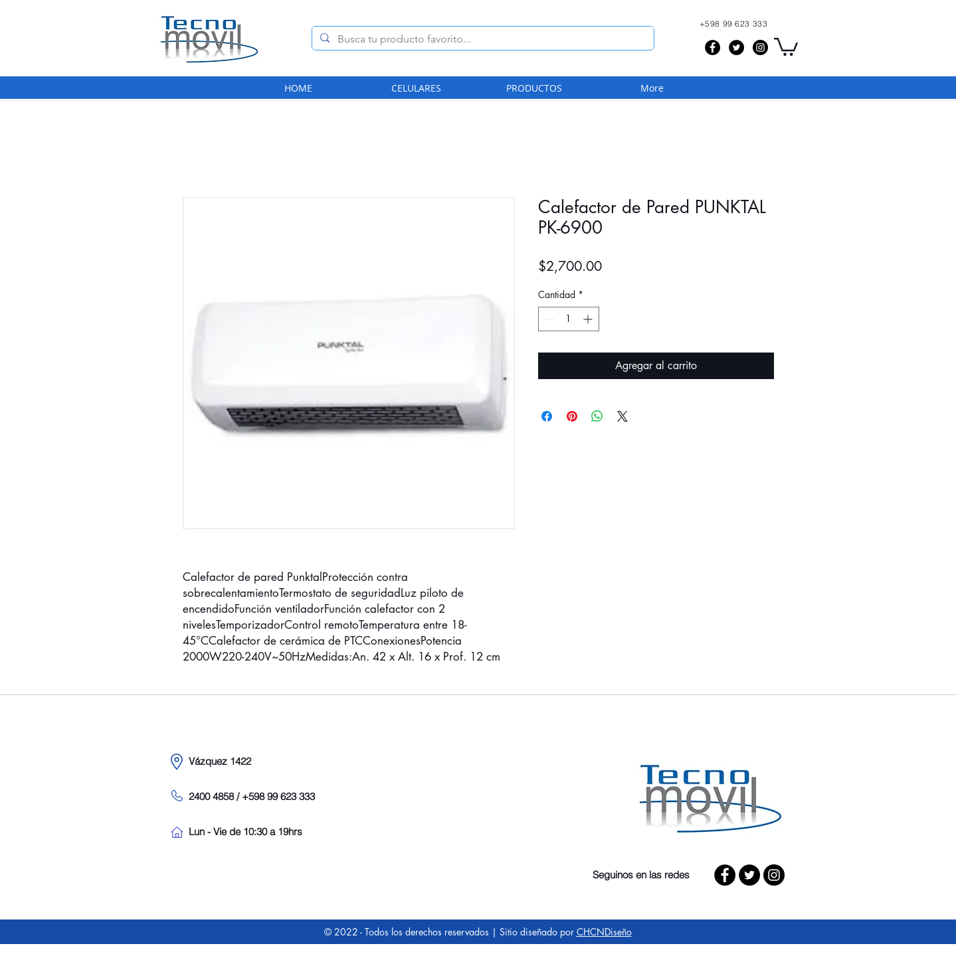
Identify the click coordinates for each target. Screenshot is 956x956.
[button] (786, 46)
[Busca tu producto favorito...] (481, 39)
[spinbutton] (569, 319)
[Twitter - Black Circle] (736, 47)
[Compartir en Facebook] (547, 416)
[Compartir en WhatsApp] (597, 416)
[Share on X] (622, 416)
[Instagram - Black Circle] (760, 47)
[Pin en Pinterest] (572, 416)
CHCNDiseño (604, 931)
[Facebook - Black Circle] (712, 47)
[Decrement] (548, 319)
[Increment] (589, 319)
